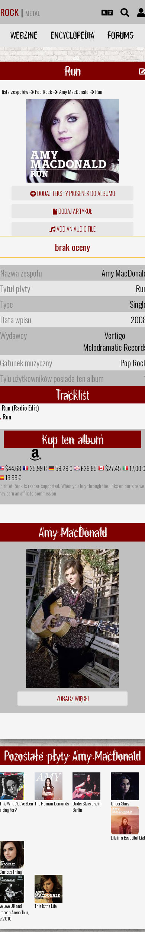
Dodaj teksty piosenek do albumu (72, 193)
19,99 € (13, 477)
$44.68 (12, 468)
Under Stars (120, 803)
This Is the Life (46, 906)
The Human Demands (52, 803)
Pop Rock (43, 91)
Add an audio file (72, 229)
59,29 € (63, 468)
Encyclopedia (72, 35)
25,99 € (38, 468)
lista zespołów (15, 91)
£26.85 (88, 468)
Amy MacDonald (73, 91)
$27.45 (112, 468)
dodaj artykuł (72, 211)
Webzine (24, 35)
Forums (120, 35)
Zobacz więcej (73, 698)
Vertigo (114, 335)
